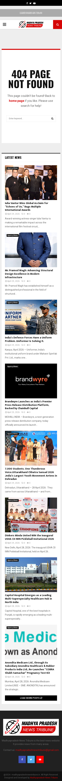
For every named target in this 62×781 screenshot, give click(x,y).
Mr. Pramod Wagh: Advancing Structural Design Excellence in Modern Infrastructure (29, 274)
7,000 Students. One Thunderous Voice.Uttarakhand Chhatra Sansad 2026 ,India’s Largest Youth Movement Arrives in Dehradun (31, 474)
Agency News (12, 168)
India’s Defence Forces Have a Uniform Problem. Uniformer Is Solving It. (28, 339)
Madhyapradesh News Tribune (44, 778)
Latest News (13, 157)
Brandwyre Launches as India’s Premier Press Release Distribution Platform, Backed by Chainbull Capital (28, 405)
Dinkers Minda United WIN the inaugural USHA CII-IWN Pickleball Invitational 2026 (29, 537)
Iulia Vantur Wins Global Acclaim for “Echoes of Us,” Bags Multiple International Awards (26, 206)
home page (16, 100)
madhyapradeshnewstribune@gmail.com (37, 750)
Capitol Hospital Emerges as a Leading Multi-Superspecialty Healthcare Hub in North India (28, 599)
